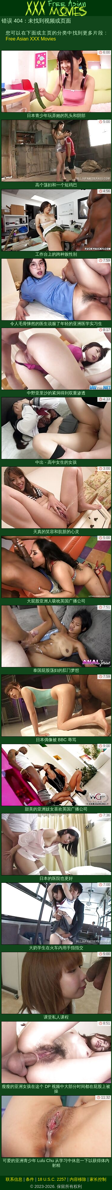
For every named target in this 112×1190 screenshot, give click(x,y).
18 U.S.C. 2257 (52, 1179)
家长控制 (98, 1179)
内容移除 (78, 1179)
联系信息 (14, 1179)
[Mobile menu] (5, 8)
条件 (30, 1179)
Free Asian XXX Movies (31, 38)
